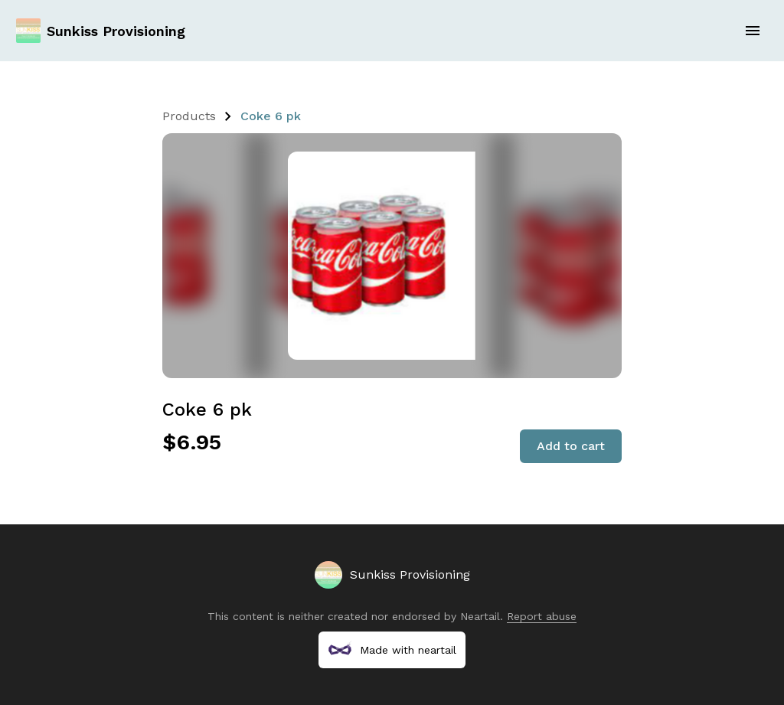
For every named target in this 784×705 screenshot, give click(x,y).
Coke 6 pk (270, 116)
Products (189, 116)
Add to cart (571, 446)
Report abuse (542, 616)
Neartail (480, 616)
